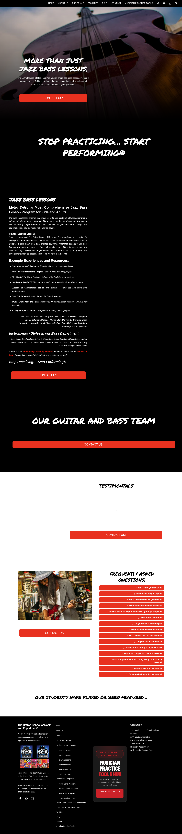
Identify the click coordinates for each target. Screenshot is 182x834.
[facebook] (158, 3)
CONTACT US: (53, 98)
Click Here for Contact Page (141, 750)
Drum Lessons (65, 760)
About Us (63, 3)
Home (51, 3)
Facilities (93, 3)
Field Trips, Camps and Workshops (71, 803)
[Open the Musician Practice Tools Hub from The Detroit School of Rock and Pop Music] (110, 774)
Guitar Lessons (65, 750)
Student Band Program (68, 789)
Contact (116, 3)
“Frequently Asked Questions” (38, 352)
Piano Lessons (65, 765)
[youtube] (164, 3)
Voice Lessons (65, 769)
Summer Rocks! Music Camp (69, 807)
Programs (78, 3)
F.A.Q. (105, 3)
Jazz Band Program (67, 798)
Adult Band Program (67, 784)
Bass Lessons (65, 755)
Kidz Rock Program (67, 793)
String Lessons (65, 774)
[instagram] (170, 3)
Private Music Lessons (66, 745)
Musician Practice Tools (139, 3)
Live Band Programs (65, 779)
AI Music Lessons (64, 740)
